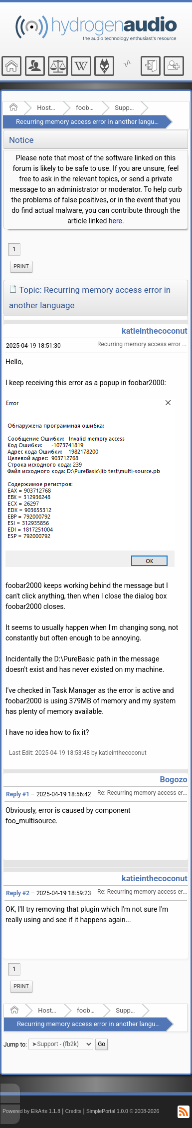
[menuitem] (21, 267)
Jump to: (15, 1044)
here (115, 221)
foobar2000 (85, 107)
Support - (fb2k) (124, 107)
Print (21, 266)
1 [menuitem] (14, 249)
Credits (73, 1111)
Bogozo (174, 779)
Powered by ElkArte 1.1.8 (31, 1111)
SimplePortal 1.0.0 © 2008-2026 (122, 1111)
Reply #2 (17, 893)
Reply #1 (17, 794)
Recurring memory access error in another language (90, 121)
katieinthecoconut (155, 331)
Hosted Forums (46, 107)
